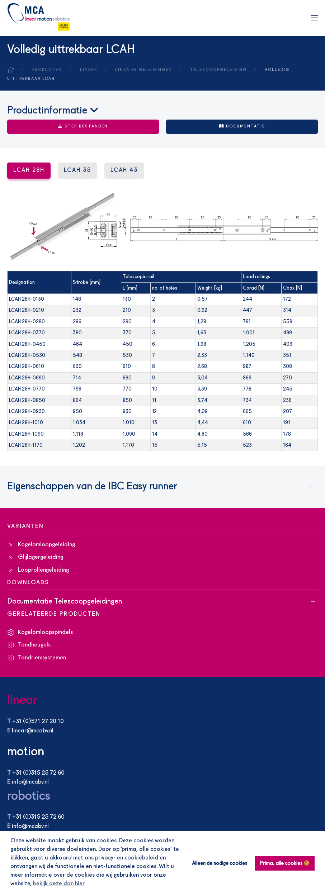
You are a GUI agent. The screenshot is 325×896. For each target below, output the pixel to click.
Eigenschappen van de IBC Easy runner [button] (92, 487)
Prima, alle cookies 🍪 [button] (285, 863)
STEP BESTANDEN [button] (83, 126)
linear (22, 700)
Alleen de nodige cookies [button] (219, 863)
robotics (28, 796)
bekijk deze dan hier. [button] (59, 884)
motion (25, 752)
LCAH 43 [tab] (124, 170)
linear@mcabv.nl (32, 731)
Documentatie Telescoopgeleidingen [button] (64, 601)
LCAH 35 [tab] (77, 170)
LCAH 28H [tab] (28, 170)
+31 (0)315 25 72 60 (38, 773)
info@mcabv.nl (30, 782)
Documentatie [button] (242, 126)
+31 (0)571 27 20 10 (38, 722)
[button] (314, 18)
